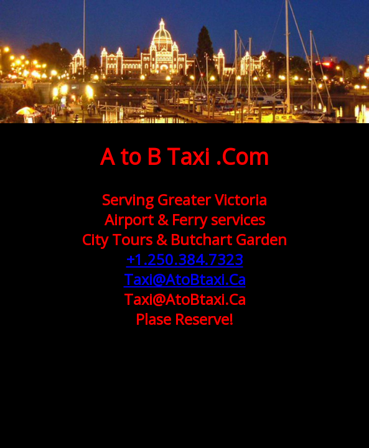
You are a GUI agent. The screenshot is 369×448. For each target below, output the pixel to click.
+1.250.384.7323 (184, 259)
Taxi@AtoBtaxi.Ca (185, 279)
